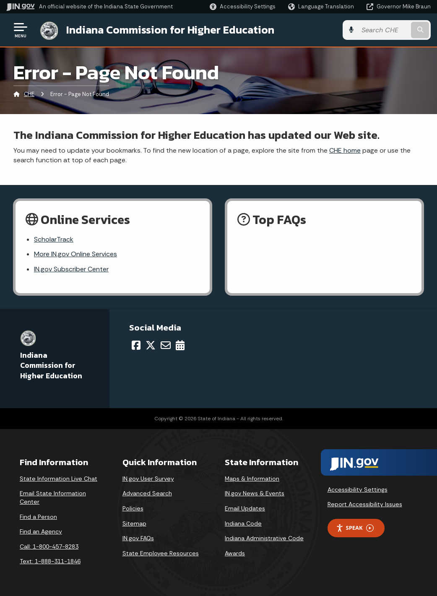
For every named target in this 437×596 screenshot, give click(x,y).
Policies (132, 508)
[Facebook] (136, 345)
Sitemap (134, 523)
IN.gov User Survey (148, 478)
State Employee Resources (160, 553)
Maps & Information (252, 478)
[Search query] (383, 30)
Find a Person (38, 517)
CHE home (345, 150)
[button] (243, 6)
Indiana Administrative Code (264, 538)
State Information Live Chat (58, 478)
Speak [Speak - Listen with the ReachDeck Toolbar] (355, 528)
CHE (29, 94)
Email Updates (245, 508)
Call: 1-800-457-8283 (49, 546)
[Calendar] (180, 345)
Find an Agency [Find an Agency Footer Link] (41, 531)
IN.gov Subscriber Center (71, 269)
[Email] (166, 345)
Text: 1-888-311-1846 (50, 561)
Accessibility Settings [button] (358, 489)
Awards (235, 553)
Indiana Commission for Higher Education (170, 30)
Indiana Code (243, 523)
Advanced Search (147, 493)
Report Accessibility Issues (365, 504)
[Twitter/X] (151, 345)
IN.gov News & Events (254, 493)
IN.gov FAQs (138, 538)
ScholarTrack (53, 239)
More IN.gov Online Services (75, 254)
